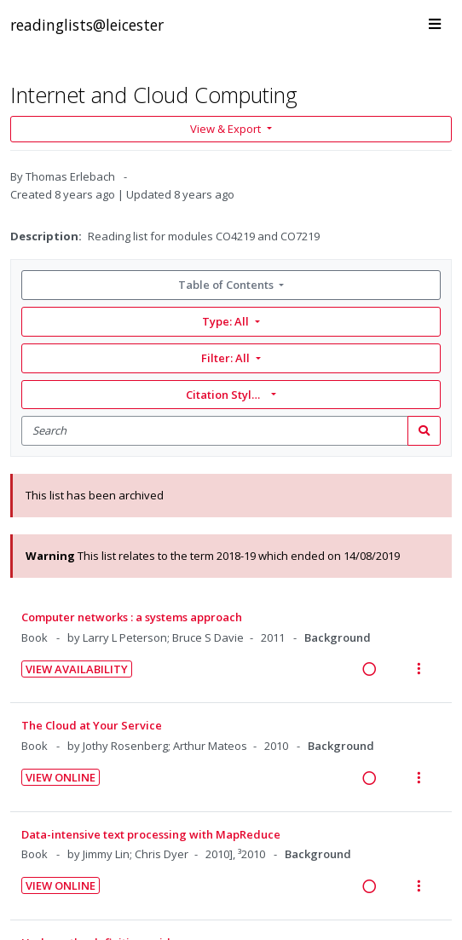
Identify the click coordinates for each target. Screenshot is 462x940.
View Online (60, 777)
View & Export (226, 128)
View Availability (77, 669)
